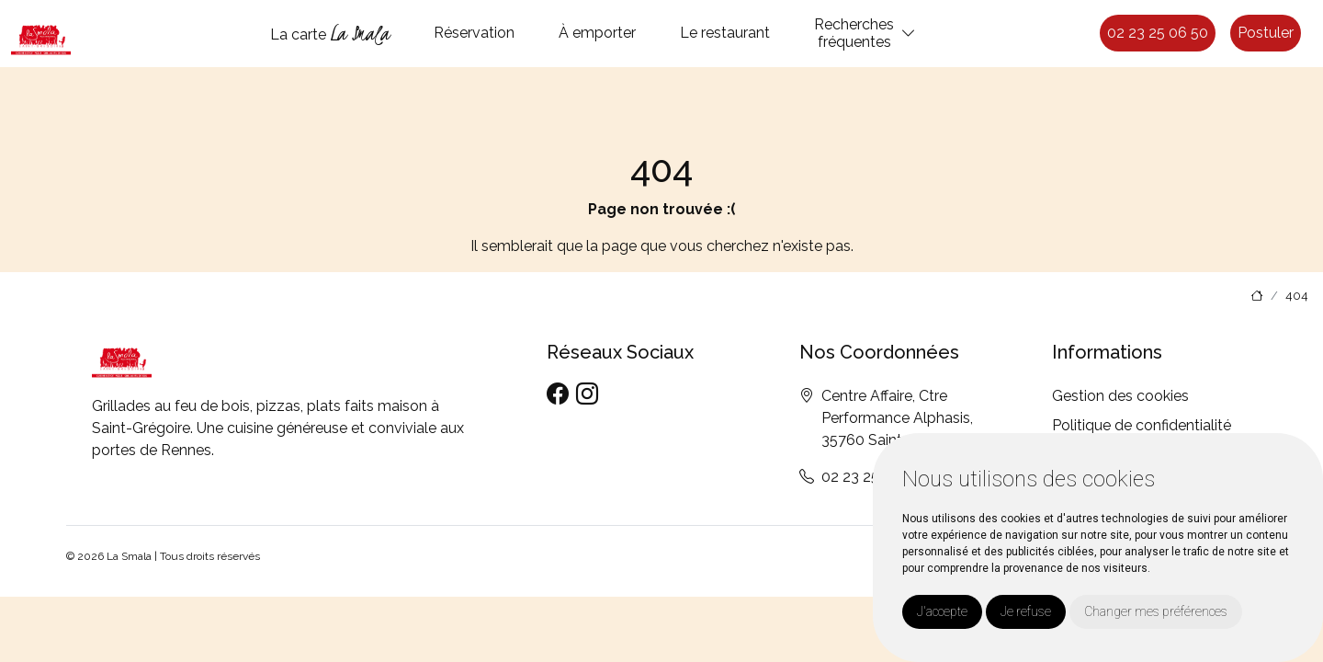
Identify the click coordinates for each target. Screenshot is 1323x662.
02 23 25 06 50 (1157, 32)
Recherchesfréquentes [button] (854, 33)
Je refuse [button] (1026, 611)
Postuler (1266, 32)
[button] (908, 33)
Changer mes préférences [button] (1155, 611)
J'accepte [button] (942, 611)
